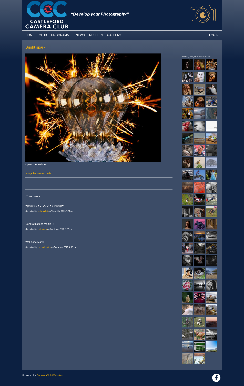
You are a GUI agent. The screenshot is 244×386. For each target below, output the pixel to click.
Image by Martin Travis (38, 173)
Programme (61, 35)
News (80, 35)
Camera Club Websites (49, 375)
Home (30, 35)
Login (214, 35)
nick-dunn (42, 229)
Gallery (114, 35)
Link (216, 378)
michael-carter (44, 247)
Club (43, 35)
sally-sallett (43, 211)
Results (96, 35)
